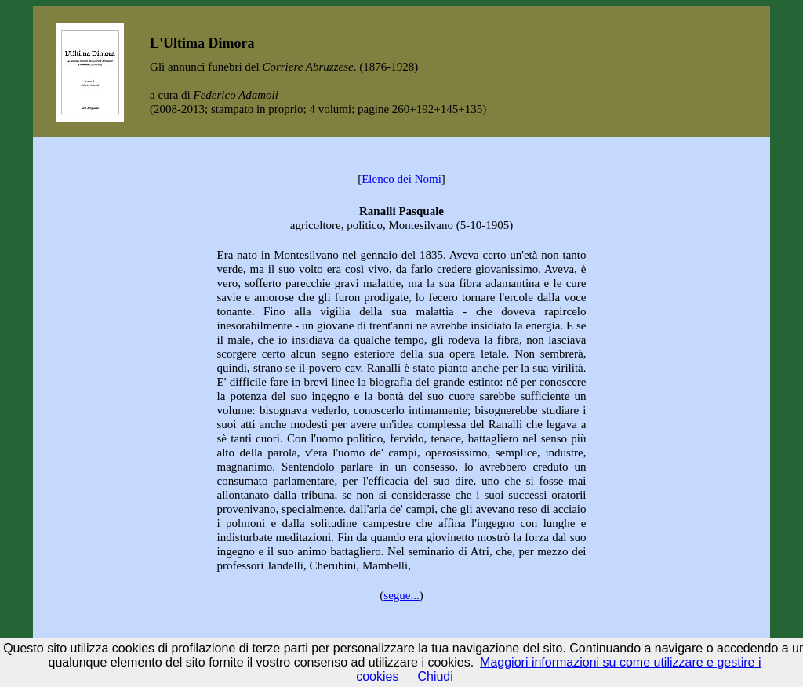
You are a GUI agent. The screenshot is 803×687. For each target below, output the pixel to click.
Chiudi (434, 676)
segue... (401, 595)
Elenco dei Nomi (401, 179)
